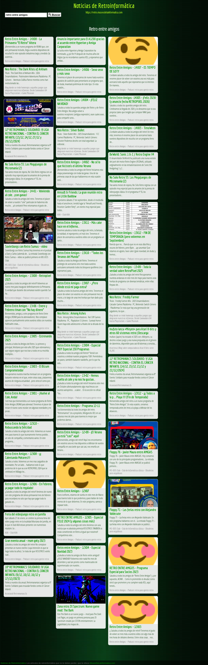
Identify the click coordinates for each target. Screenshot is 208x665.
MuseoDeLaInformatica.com (102, 663)
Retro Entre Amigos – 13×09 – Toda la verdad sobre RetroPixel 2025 (130, 269)
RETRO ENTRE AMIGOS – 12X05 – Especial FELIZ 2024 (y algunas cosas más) (80, 519)
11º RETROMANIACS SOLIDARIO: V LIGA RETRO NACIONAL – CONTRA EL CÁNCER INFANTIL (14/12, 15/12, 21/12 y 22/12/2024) (131, 364)
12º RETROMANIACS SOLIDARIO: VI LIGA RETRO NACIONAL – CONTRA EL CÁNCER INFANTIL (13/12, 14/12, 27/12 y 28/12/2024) (27, 135)
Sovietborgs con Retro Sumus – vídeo (26, 246)
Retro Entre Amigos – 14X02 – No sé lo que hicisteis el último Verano (78, 164)
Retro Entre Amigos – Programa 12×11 (78, 406)
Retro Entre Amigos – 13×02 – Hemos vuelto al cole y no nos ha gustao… (78, 377)
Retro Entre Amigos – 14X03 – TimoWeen (132, 128)
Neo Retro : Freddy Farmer (124, 297)
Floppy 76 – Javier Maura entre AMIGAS (131, 452)
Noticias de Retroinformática (104, 5)
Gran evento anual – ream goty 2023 (25, 540)
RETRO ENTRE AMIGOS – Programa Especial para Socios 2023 (129, 570)
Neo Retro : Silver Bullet (70, 130)
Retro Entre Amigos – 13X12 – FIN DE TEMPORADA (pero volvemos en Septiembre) (130, 236)
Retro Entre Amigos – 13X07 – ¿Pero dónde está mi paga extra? (77, 285)
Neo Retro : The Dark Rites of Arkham (26, 69)
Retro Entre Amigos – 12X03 (125, 627)
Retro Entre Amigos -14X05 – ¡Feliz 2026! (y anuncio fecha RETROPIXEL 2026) (133, 99)
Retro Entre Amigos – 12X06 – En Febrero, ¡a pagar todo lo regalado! (28, 486)
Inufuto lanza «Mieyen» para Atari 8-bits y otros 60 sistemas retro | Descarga (133, 331)
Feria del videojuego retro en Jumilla (25, 514)
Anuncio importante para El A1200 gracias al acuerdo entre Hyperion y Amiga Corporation (80, 42)
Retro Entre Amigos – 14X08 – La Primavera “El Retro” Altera (23, 41)
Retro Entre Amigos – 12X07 (73, 491)
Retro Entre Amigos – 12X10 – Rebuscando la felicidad (22, 425)
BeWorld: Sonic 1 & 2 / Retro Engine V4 (132, 154)
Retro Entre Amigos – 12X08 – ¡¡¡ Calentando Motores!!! (23, 455)
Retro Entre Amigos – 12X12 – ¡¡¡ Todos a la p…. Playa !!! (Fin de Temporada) (132, 395)
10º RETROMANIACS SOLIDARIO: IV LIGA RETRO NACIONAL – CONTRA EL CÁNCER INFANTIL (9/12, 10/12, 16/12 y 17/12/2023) (27, 572)
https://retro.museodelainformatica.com (104, 12)
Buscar (54, 14)
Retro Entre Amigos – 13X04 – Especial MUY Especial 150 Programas (78, 347)
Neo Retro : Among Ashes (71, 313)
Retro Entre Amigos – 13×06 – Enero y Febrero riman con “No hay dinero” (26, 308)
